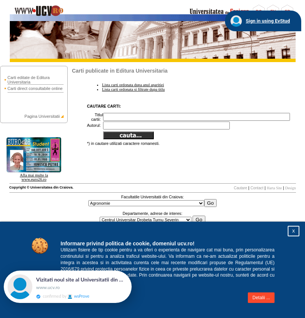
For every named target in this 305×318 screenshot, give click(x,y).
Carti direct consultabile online (35, 88)
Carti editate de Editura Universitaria (29, 79)
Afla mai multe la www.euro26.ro (34, 177)
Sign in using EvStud (268, 21)
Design (290, 188)
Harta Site (274, 188)
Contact (256, 188)
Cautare (240, 188)
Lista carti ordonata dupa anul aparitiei (133, 85)
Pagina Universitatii (42, 116)
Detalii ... (261, 297)
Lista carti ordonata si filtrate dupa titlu (133, 89)
